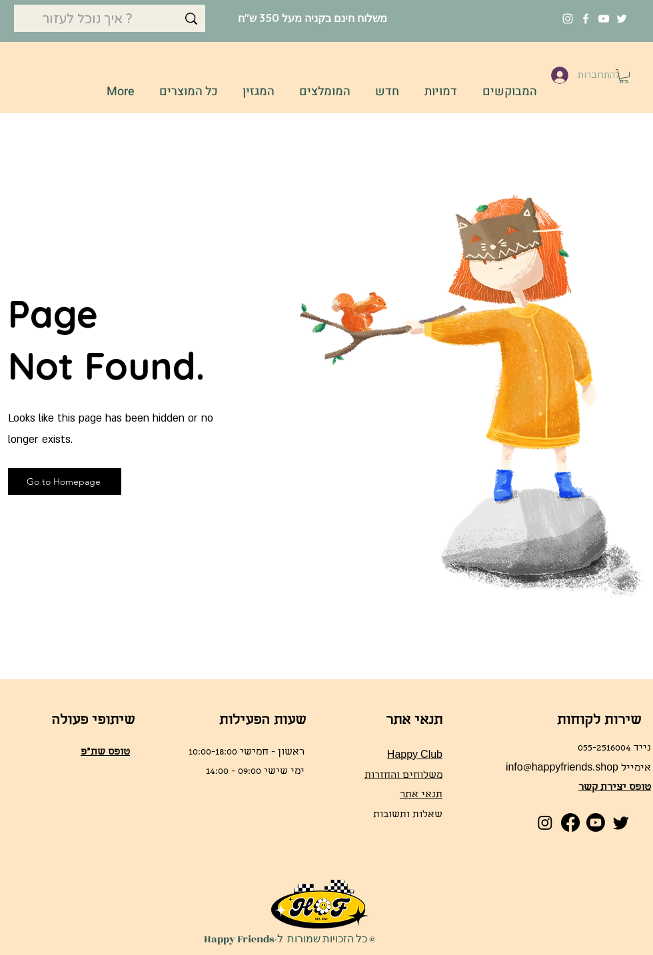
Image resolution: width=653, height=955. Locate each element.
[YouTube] (603, 18)
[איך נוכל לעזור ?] (109, 19)
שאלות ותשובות (407, 815)
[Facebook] (585, 18)
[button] (624, 76)
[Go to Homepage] (64, 481)
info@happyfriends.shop (562, 768)
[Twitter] (621, 18)
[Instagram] (567, 18)
